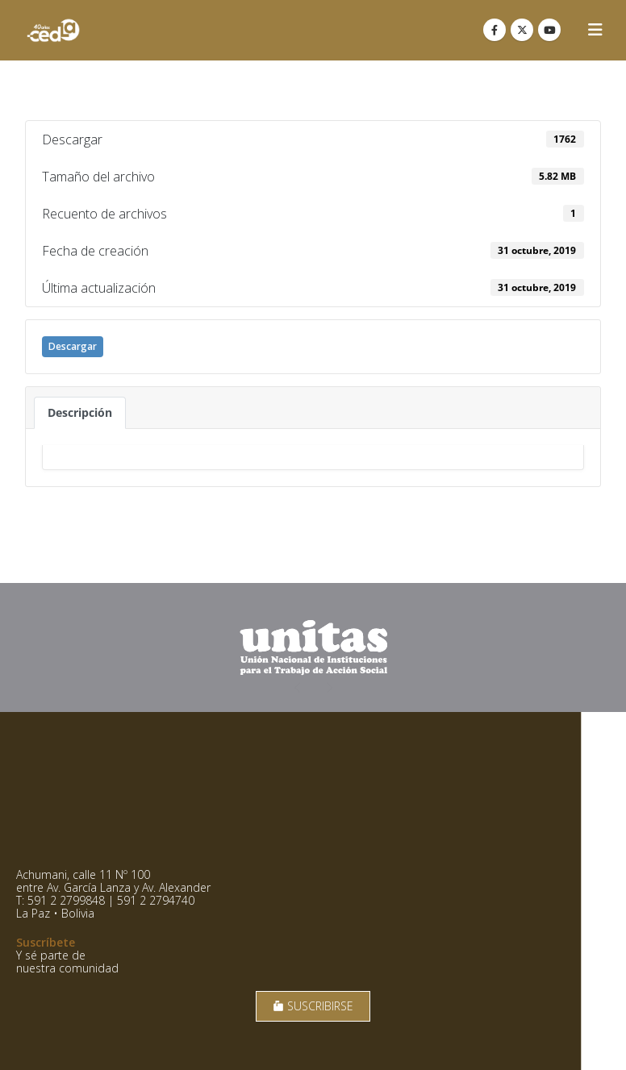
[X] (522, 30)
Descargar (72, 346)
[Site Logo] (53, 30)
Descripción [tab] (80, 412)
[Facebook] (494, 30)
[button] (595, 30)
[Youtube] (549, 30)
